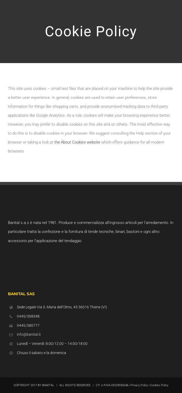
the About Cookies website (77, 142)
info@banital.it (29, 334)
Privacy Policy (139, 385)
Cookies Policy (159, 385)
